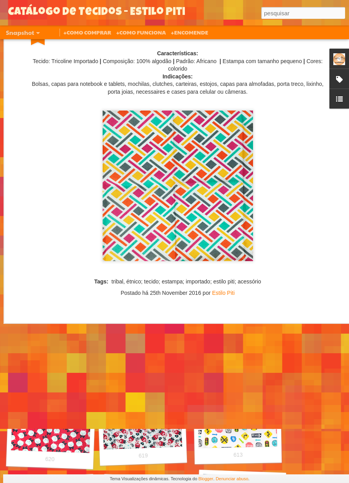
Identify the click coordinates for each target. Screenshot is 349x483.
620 (49, 459)
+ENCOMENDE (189, 32)
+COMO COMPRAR (87, 32)
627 (53, 352)
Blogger (206, 478)
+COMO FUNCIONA (141, 32)
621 (241, 348)
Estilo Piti (223, 234)
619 (143, 455)
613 (238, 455)
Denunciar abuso (232, 478)
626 (144, 349)
